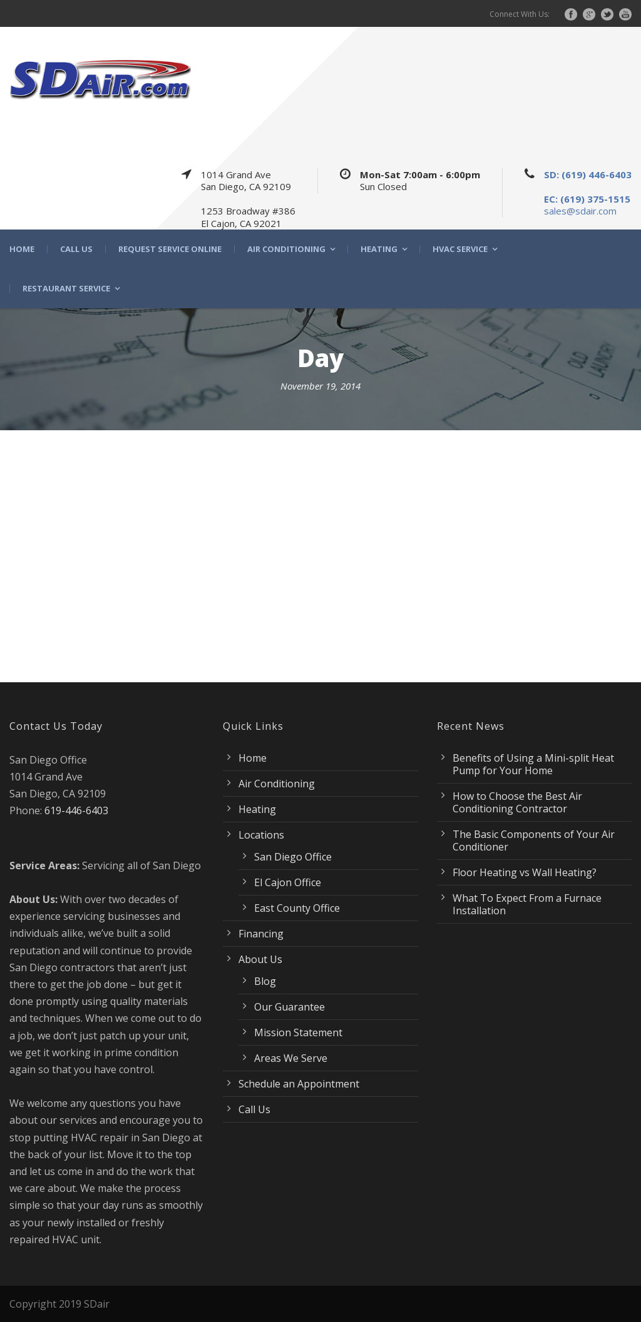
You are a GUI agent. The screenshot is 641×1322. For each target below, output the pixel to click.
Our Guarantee (289, 1007)
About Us (260, 959)
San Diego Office (293, 857)
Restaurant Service (66, 289)
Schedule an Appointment (298, 1084)
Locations (261, 835)
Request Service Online (170, 249)
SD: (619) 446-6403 (588, 174)
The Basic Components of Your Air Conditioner (534, 840)
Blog (265, 981)
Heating (379, 249)
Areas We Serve (290, 1058)
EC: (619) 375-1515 (587, 199)
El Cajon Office (287, 882)
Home (21, 249)
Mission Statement (298, 1032)
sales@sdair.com (580, 210)
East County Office (297, 908)
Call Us (76, 249)
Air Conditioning (286, 249)
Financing (261, 934)
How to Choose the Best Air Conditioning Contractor (517, 802)
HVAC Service (460, 249)
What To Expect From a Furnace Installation (527, 904)
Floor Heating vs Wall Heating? (525, 872)
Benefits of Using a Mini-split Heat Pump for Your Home (533, 764)
